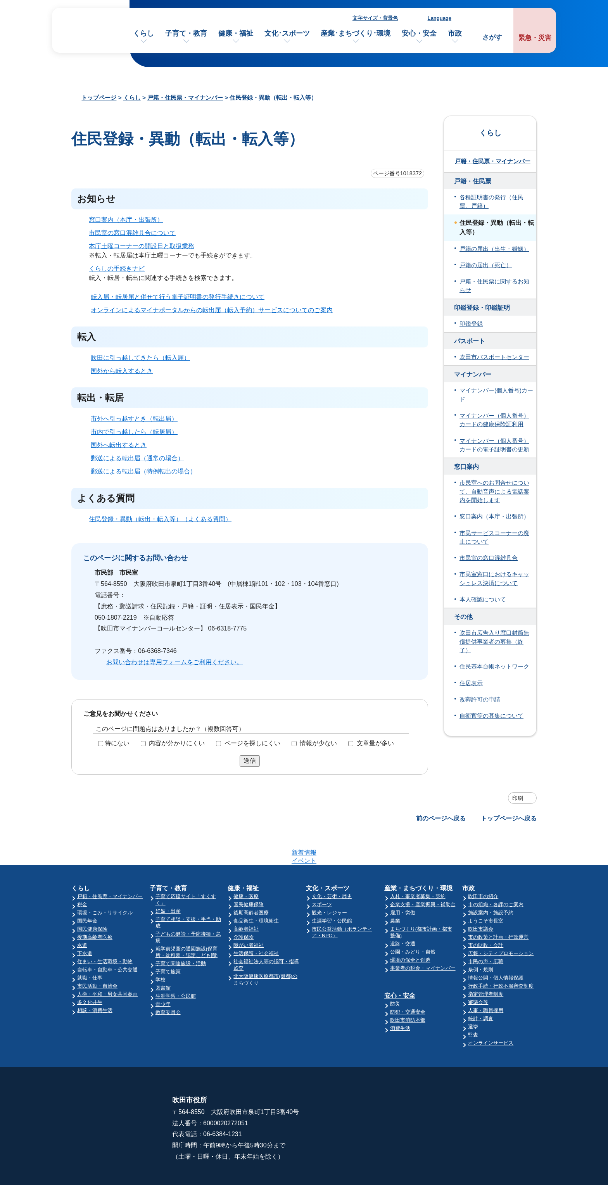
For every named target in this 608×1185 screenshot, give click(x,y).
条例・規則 (480, 939)
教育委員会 (168, 982)
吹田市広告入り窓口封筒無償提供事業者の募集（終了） (494, 641)
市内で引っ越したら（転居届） (134, 431)
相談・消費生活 (94, 980)
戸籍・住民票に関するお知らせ (494, 285)
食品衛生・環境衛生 (256, 890)
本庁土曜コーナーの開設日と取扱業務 (141, 246)
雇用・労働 (402, 882)
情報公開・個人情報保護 (495, 947)
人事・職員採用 (485, 980)
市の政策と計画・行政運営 (498, 907)
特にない (117, 743)
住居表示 (471, 683)
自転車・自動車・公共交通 (107, 939)
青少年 (163, 974)
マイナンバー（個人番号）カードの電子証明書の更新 (494, 445)
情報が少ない (318, 743)
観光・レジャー (329, 882)
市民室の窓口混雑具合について (132, 233)
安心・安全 (419, 33)
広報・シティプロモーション (501, 923)
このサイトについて (499, 1079)
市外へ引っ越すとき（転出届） (134, 418)
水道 (82, 915)
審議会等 (478, 972)
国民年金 (87, 890)
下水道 (84, 923)
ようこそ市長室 (485, 890)
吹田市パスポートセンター (494, 357)
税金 (82, 874)
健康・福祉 (235, 33)
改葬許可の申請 (479, 699)
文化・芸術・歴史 (332, 866)
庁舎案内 (394, 1095)
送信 (250, 760)
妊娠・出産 (168, 881)
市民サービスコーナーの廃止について (494, 537)
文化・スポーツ (327, 858)
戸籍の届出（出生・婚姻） (494, 249)
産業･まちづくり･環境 (355, 33)
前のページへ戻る (441, 818)
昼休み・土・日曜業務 (413, 1110)
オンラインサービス (490, 1013)
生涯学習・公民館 (175, 966)
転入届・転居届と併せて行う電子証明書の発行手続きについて (177, 297)
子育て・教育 (186, 33)
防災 (395, 973)
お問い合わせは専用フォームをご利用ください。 (174, 662)
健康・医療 (246, 866)
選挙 (473, 996)
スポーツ (322, 874)
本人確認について (482, 599)
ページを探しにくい (252, 743)
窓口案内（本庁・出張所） (126, 219)
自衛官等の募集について (491, 716)
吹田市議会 (480, 899)
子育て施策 (168, 941)
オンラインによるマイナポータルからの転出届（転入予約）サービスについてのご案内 (212, 310)
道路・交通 (402, 913)
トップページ (98, 97)
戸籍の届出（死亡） (485, 265)
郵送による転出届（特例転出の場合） (143, 471)
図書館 (163, 957)
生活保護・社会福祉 (256, 923)
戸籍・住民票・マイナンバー (185, 97)
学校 (160, 949)
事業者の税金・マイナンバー (423, 938)
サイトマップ (489, 1095)
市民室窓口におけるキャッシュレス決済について (494, 578)
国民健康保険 (92, 899)
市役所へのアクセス (410, 1079)
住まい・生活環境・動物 (105, 931)
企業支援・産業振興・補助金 (423, 874)
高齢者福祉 (246, 899)
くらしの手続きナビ (117, 268)
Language (439, 18)
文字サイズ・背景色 (375, 18)
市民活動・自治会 (97, 956)
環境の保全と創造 (410, 930)
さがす (492, 37)
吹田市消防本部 (407, 990)
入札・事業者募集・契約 (418, 866)
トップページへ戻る (509, 818)
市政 (455, 33)
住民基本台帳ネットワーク (494, 666)
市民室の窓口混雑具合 (488, 558)
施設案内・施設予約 (490, 882)
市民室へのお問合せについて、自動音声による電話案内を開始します (494, 491)
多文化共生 (89, 972)
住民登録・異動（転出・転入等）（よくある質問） (160, 519)
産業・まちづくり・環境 (418, 858)
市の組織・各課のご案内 (495, 874)
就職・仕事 (89, 947)
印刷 (517, 798)
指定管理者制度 (485, 964)
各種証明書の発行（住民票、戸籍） (491, 201)
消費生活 (400, 998)
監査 (473, 1004)
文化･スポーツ (287, 33)
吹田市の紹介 (483, 866)
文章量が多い (375, 743)
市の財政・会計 (485, 915)
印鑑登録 (471, 324)
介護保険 (243, 907)
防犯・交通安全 (407, 982)
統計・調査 (480, 988)
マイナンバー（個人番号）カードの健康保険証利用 (494, 420)
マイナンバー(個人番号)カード (496, 394)
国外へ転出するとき (119, 445)
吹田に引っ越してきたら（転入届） (140, 357)
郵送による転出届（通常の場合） (137, 458)
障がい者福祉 (248, 915)
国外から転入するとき (122, 371)
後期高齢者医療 (94, 907)
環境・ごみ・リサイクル (105, 882)
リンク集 (483, 1110)
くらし (143, 33)
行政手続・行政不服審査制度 (501, 956)
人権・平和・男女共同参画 (107, 964)
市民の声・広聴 (485, 931)
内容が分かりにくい (177, 743)
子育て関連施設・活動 (180, 933)
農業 (395, 890)
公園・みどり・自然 (412, 921)
